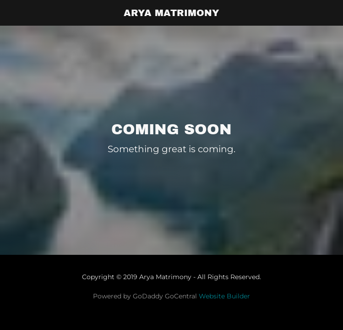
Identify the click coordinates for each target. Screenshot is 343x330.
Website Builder (224, 296)
